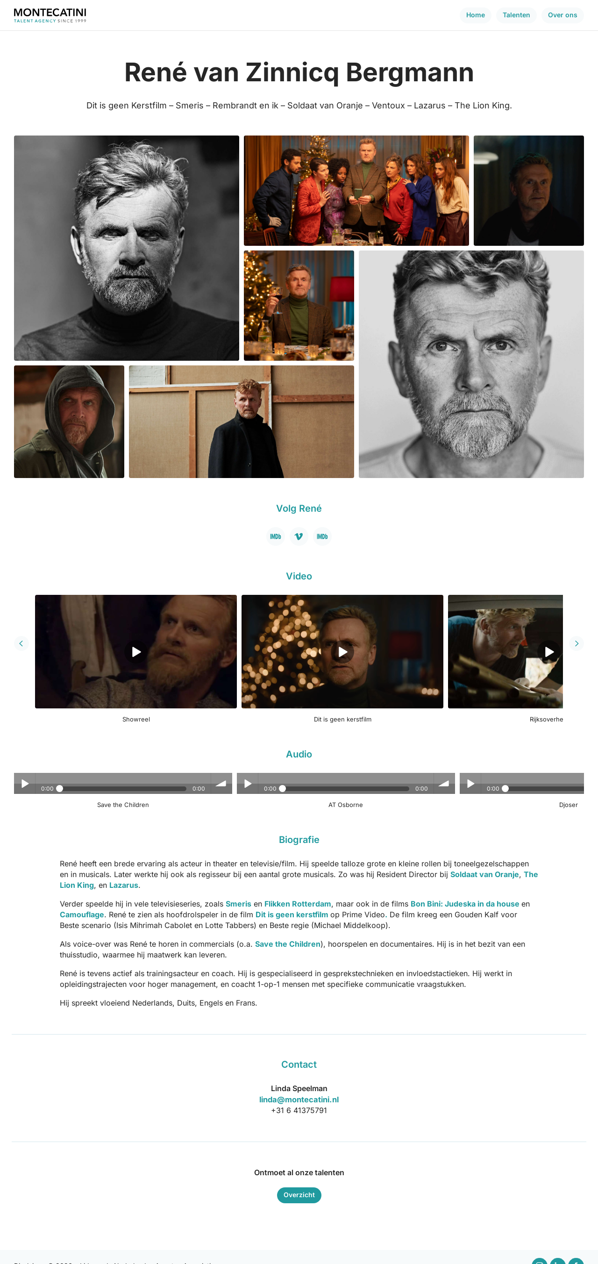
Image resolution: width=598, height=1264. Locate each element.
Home (475, 15)
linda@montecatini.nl (299, 1082)
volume (190, 767)
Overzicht (299, 1178)
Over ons (562, 15)
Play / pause (24, 767)
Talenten (516, 15)
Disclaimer (29, 1249)
